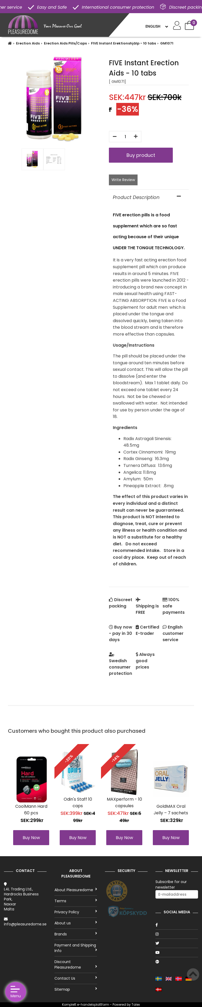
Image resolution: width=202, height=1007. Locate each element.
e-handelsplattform (93, 1004)
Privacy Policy (75, 912)
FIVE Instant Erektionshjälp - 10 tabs (123, 43)
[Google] (176, 961)
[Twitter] (176, 943)
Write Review (123, 179)
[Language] (156, 26)
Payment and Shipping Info (75, 948)
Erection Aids (28, 43)
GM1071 (166, 43)
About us (75, 923)
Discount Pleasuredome (75, 964)
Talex (136, 1004)
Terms (75, 901)
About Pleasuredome (75, 890)
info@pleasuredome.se (25, 924)
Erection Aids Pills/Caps (65, 43)
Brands (75, 934)
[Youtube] (176, 952)
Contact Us (75, 978)
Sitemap (75, 989)
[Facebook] (176, 924)
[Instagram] (176, 934)
